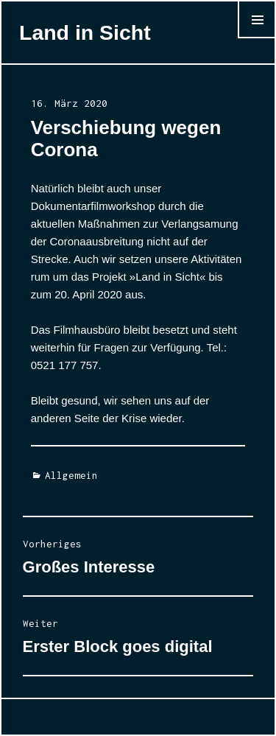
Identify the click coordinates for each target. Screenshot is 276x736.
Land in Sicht (85, 32)
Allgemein (71, 475)
